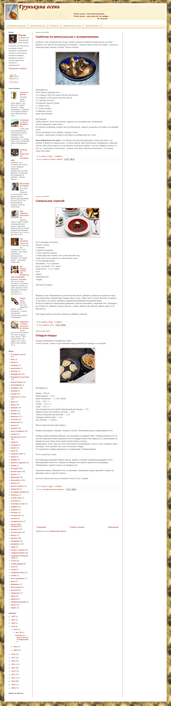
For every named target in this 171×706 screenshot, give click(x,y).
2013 (13, 671)
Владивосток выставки (20, 377)
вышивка (14, 388)
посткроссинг (16, 515)
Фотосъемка (16, 587)
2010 (13, 681)
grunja (44, 156)
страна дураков (17, 564)
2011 (13, 678)
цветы (13, 596)
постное (14, 518)
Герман (14, 394)
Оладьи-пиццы (46, 335)
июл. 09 (18, 632)
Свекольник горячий (50, 200)
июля (15, 629)
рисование (15, 541)
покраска (14, 510)
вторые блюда (16, 382)
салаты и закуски (56, 159)
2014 (13, 668)
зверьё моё (15, 422)
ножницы (14, 495)
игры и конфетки (17, 431)
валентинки (15, 368)
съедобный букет (18, 572)
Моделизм (15, 477)
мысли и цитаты (17, 486)
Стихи (13, 561)
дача (13, 402)
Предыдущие (113, 527)
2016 (13, 661)
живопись (15, 416)
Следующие (41, 527)
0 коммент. (58, 322)
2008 (13, 688)
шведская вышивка (18, 602)
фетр (13, 581)
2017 (13, 658)
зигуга (13, 425)
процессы (15, 529)
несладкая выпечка (50, 489)
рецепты (46, 159)
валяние (14, 371)
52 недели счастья (18, 354)
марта (16, 650)
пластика (14, 501)
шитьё (13, 605)
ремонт (14, 535)
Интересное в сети (18, 437)
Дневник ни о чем (72, 26)
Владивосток (16, 374)
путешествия (16, 532)
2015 (13, 664)
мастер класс (16, 471)
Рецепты (54, 26)
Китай (13, 448)
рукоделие (15, 544)
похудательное (17, 521)
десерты (14, 411)
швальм (14, 599)
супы (52, 325)
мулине (14, 483)
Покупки (14, 512)
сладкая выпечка (18, 553)
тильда (13, 575)
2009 (13, 685)
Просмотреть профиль (18, 68)
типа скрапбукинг (18, 578)
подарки (14, 507)
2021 (13, 620)
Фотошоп (14, 590)
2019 (13, 626)
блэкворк (14, 365)
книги (13, 451)
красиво (14, 460)
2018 (13, 654)
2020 (13, 623)
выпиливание (16, 385)
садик (13, 547)
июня (15, 647)
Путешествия (92, 26)
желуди (14, 413)
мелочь (14, 474)
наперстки (15, 489)
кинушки (14, 445)
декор (13, 405)
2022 (13, 616)
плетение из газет (18, 504)
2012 (13, 674)
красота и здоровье (18, 463)
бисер (13, 362)
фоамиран (15, 584)
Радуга (22, 298)
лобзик (13, 465)
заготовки (15, 419)
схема (13, 570)
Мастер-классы (38, 26)
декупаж (14, 408)
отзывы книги (16, 498)
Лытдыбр (14, 468)
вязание (14, 391)
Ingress (13, 608)
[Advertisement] (77, 178)
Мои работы (16, 480)
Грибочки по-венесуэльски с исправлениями (67, 36)
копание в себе (17, 454)
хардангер (15, 593)
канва (13, 442)
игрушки (14, 428)
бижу (13, 359)
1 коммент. (58, 156)
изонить (14, 434)
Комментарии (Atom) (57, 531)
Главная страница (17, 26)
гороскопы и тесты (18, 397)
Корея (13, 457)
